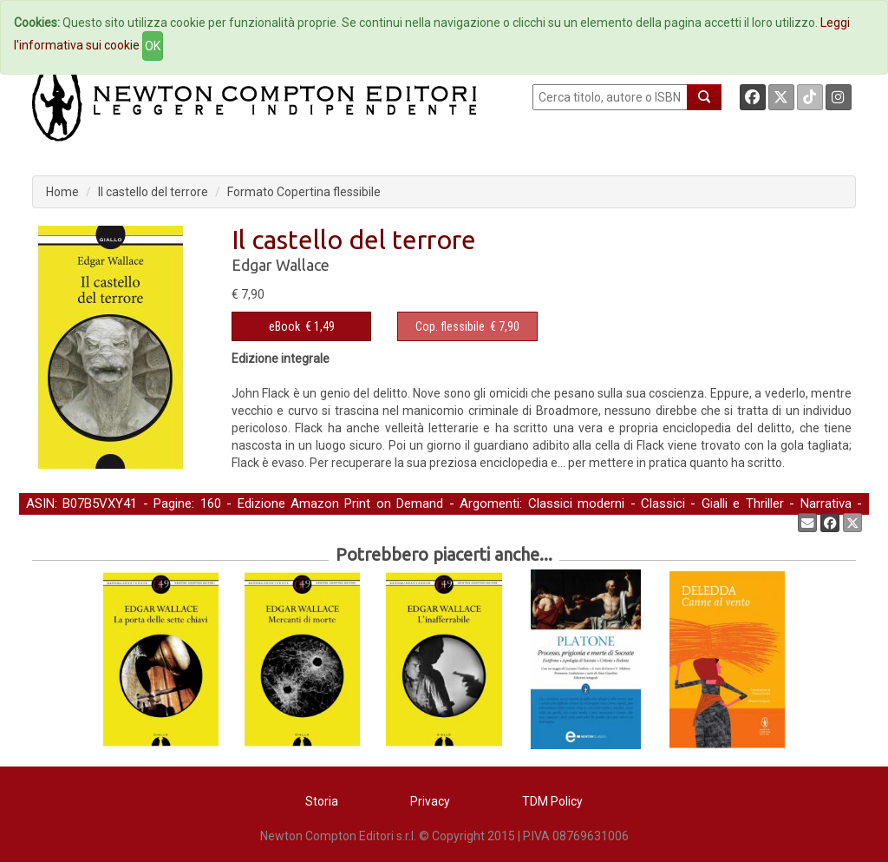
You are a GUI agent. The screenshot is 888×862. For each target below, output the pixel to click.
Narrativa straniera (78, 522)
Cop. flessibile (450, 326)
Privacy (430, 801)
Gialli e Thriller (743, 503)
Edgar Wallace (281, 264)
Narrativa (826, 503)
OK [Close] (152, 46)
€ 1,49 (302, 326)
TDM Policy (552, 801)
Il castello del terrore (153, 192)
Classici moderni (576, 503)
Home (62, 192)
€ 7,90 (467, 326)
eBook (284, 326)
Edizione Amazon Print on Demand (341, 503)
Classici (663, 503)
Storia (321, 801)
